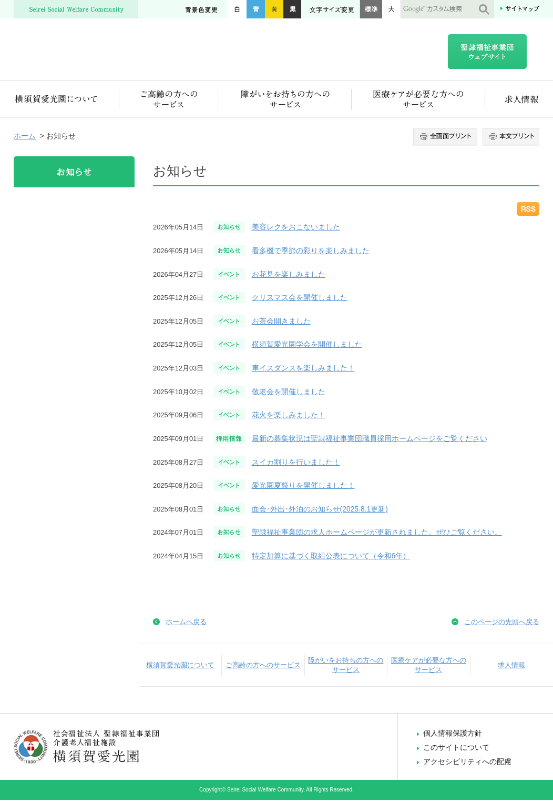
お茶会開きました (281, 323)
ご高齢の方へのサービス (169, 101)
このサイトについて (456, 749)
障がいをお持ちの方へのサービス (285, 101)
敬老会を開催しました (288, 393)
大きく (391, 9)
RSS (528, 211)
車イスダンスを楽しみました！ (303, 370)
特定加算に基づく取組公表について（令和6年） (331, 558)
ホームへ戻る (186, 624)
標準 (371, 9)
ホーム (25, 138)
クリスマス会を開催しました (299, 299)
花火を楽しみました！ (288, 417)
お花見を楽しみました (288, 276)
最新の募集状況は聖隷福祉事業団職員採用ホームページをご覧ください (369, 440)
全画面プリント (446, 139)
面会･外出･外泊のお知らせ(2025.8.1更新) (320, 511)
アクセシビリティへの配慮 (467, 763)
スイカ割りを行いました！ (296, 464)
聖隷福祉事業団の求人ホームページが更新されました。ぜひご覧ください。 (377, 534)
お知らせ (74, 173)
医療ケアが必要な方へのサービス (418, 101)
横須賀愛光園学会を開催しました (307, 346)
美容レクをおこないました (296, 229)
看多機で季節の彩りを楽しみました (311, 252)
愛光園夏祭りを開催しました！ (303, 487)
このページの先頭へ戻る (501, 624)
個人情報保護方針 (452, 735)
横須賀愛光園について (66, 101)
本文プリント (509, 139)
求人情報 (512, 101)
